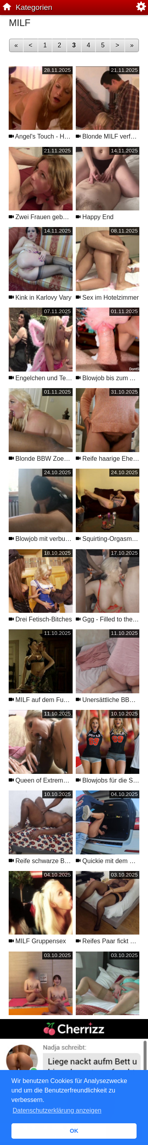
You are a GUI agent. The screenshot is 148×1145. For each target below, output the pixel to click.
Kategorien (34, 7)
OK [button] (74, 1131)
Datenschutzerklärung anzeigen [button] (57, 1110)
